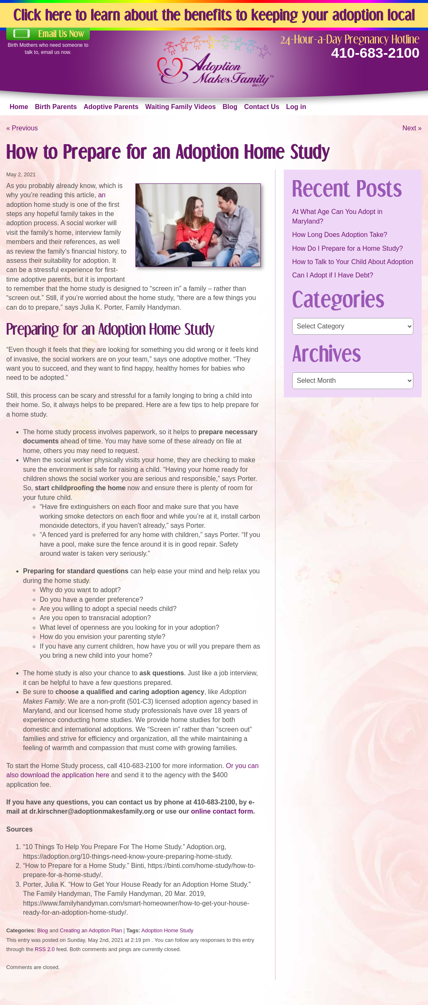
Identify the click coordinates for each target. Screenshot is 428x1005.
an (102, 194)
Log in (296, 106)
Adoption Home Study (167, 930)
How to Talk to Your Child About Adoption (352, 261)
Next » (412, 128)
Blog (229, 106)
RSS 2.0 (45, 949)
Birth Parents (55, 106)
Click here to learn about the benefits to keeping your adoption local (214, 14)
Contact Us (261, 106)
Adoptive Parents (111, 106)
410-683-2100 (375, 53)
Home (19, 106)
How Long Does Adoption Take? (339, 234)
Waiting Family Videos (180, 106)
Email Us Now (61, 34)
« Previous (22, 128)
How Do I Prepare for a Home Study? (347, 248)
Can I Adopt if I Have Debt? (332, 275)
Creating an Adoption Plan (91, 930)
